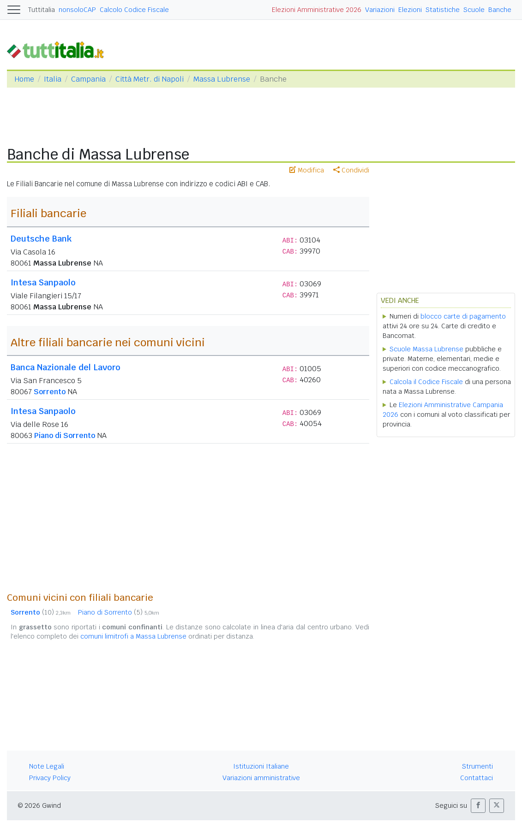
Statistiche (443, 10)
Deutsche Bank (41, 238)
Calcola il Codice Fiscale (426, 382)
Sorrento (50, 392)
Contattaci (476, 778)
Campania (88, 79)
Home (24, 79)
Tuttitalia (41, 10)
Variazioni (380, 10)
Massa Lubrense (221, 79)
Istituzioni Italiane (261, 766)
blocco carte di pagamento (463, 316)
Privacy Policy (50, 778)
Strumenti (477, 766)
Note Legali (46, 766)
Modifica (306, 170)
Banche (499, 10)
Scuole (474, 10)
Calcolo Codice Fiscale (134, 10)
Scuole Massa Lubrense (426, 349)
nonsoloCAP (77, 10)
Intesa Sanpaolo (43, 282)
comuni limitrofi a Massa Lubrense (133, 636)
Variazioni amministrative (261, 778)
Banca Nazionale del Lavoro (65, 367)
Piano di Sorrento (64, 435)
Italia (52, 79)
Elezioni (410, 10)
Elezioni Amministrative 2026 (316, 10)
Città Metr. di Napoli (149, 79)
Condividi (351, 170)
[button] (478, 806)
